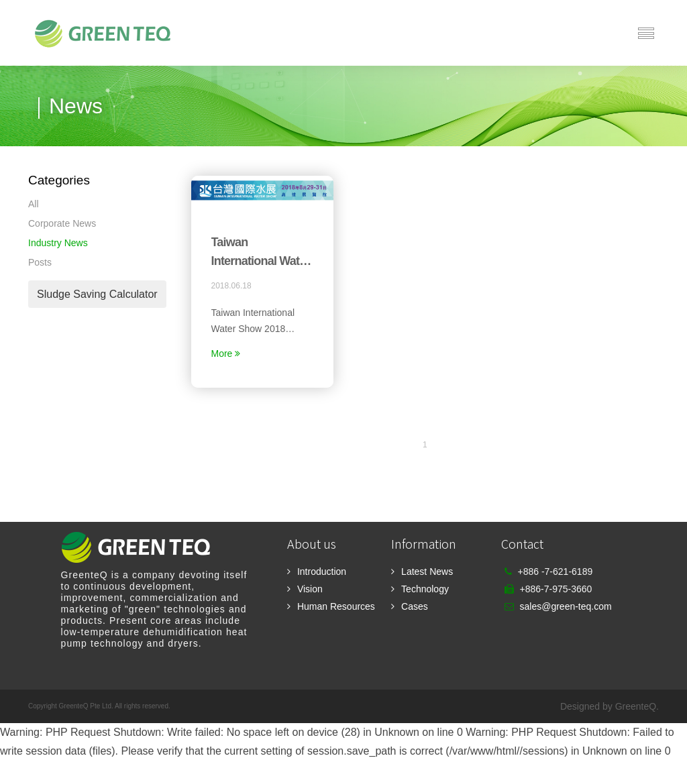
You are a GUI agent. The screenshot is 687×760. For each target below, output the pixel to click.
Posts (40, 262)
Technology (425, 589)
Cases (414, 606)
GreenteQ (635, 706)
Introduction (321, 571)
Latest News (427, 571)
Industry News (58, 242)
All (33, 204)
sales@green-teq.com (566, 606)
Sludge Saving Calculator (97, 294)
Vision (310, 589)
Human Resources (336, 606)
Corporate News (62, 223)
